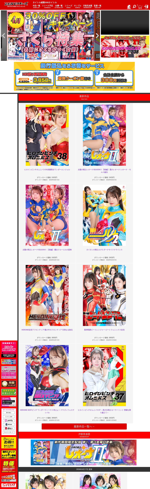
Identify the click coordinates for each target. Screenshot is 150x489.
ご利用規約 (55, 466)
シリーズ (68, 6)
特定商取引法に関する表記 (61, 469)
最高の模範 (115, 385)
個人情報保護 (56, 471)
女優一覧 (59, 6)
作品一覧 (36, 6)
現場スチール (31, 476)
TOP (28, 466)
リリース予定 (47, 6)
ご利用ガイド (31, 469)
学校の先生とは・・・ (54, 385)
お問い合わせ (80, 471)
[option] (50, 35)
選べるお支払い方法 (33, 473)
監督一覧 (97, 6)
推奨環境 (30, 471)
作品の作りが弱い (52, 424)
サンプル (77, 6)
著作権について (57, 473)
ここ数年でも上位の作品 (120, 424)
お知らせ (79, 466)
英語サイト (80, 473)
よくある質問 (80, 469)
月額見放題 (87, 6)
